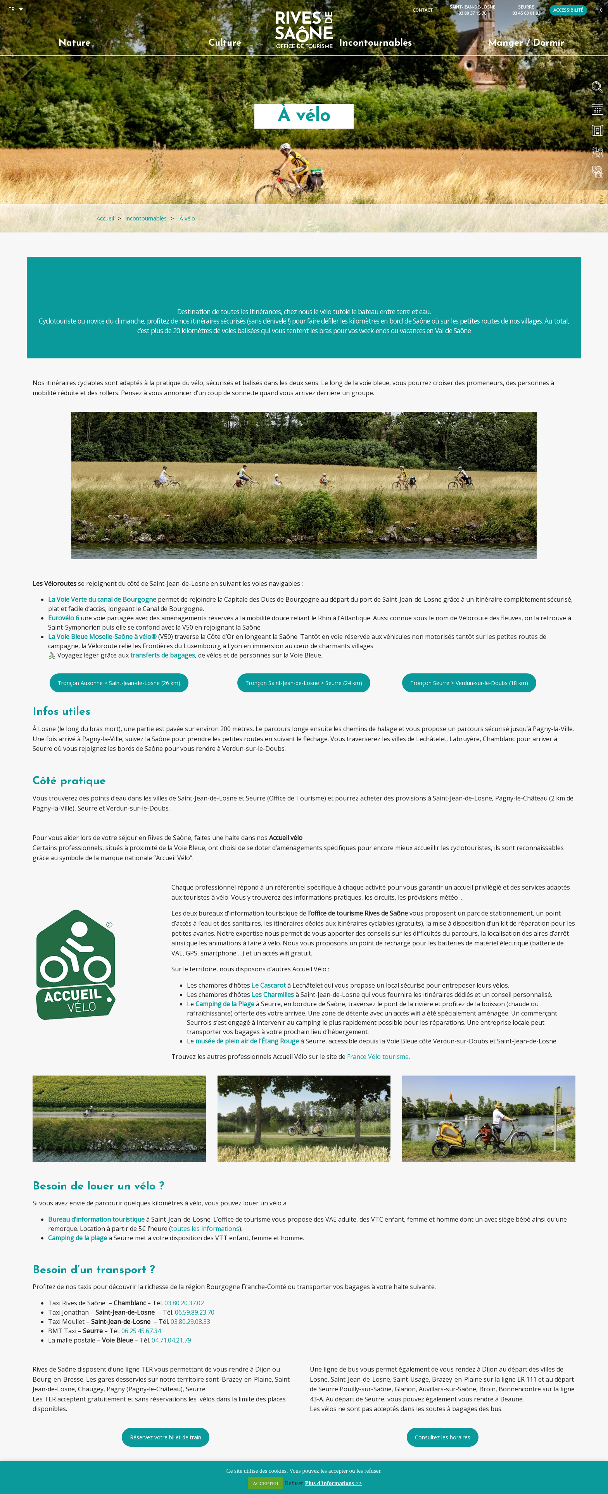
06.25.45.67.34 (141, 1331)
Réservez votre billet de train (165, 1437)
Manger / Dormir (526, 43)
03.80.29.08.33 (190, 1321)
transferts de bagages (162, 655)
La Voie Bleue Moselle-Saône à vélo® (102, 636)
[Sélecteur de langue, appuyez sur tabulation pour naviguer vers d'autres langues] (15, 9)
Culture (225, 43)
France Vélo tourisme (378, 1056)
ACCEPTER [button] (265, 1483)
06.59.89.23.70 (194, 1312)
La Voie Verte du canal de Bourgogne (102, 599)
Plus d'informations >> (333, 1483)
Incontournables (375, 43)
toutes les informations (205, 1228)
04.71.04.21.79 (171, 1340)
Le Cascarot (269, 985)
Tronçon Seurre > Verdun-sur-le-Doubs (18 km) (469, 683)
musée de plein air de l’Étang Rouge (247, 1041)
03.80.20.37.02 (184, 1303)
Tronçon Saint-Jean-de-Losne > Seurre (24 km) (303, 683)
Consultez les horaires (442, 1437)
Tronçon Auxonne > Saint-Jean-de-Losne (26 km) (119, 683)
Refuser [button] (294, 1483)
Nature (74, 43)
